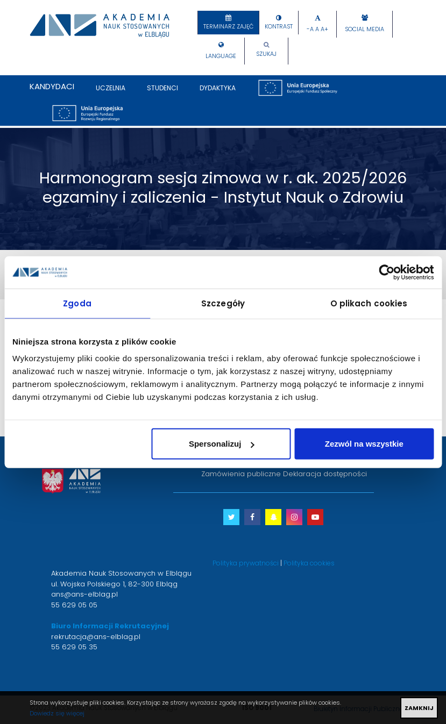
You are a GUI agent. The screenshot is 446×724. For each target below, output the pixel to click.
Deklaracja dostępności (325, 474)
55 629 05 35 (74, 647)
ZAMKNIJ (419, 708)
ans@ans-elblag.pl (84, 594)
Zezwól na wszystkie (364, 443)
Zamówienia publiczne (241, 474)
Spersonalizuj (221, 443)
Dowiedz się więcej (57, 713)
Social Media (364, 29)
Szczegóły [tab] (223, 303)
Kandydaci (52, 86)
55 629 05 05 (74, 605)
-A (310, 29)
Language (221, 56)
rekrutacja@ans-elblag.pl (95, 637)
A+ (324, 29)
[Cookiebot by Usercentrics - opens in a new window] (386, 272)
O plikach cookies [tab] (369, 303)
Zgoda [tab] (77, 303)
